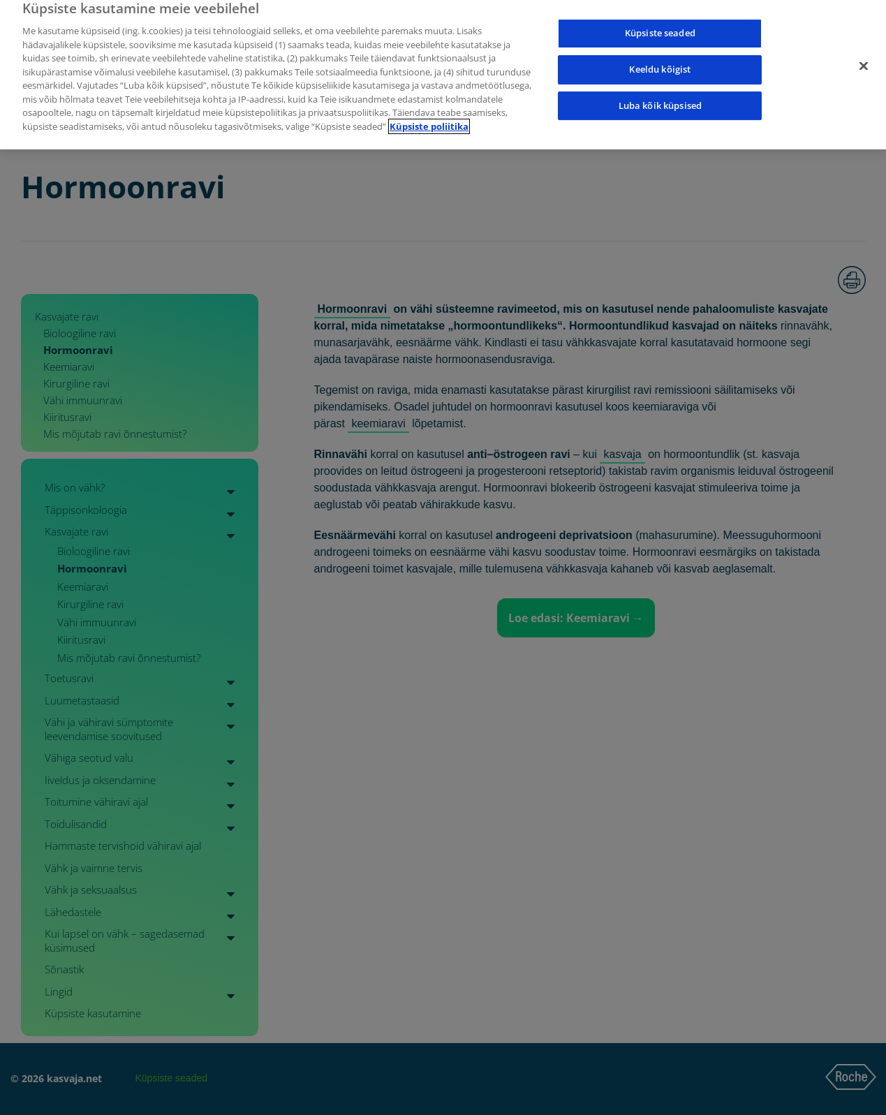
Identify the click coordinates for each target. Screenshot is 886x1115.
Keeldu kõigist (660, 61)
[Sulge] (863, 58)
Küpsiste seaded (660, 25)
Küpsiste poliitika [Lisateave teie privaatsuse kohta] (429, 118)
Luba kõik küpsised (660, 97)
